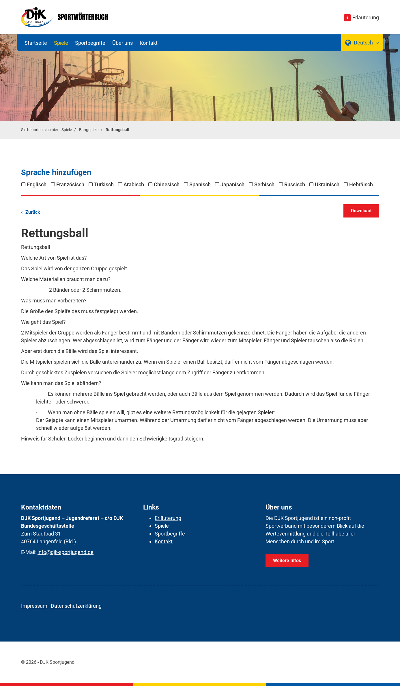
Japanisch (232, 184)
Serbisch (264, 184)
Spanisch (200, 184)
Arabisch (134, 184)
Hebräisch (361, 184)
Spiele (61, 43)
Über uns (122, 43)
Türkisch (104, 184)
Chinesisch (167, 184)
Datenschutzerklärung (76, 606)
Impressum (34, 606)
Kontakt (149, 43)
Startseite (36, 43)
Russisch (294, 184)
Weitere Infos (287, 560)
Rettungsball (117, 129)
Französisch (70, 184)
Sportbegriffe (90, 43)
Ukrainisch (327, 184)
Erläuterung (365, 17)
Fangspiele (88, 129)
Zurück (32, 212)
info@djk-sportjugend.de (66, 552)
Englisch (36, 184)
